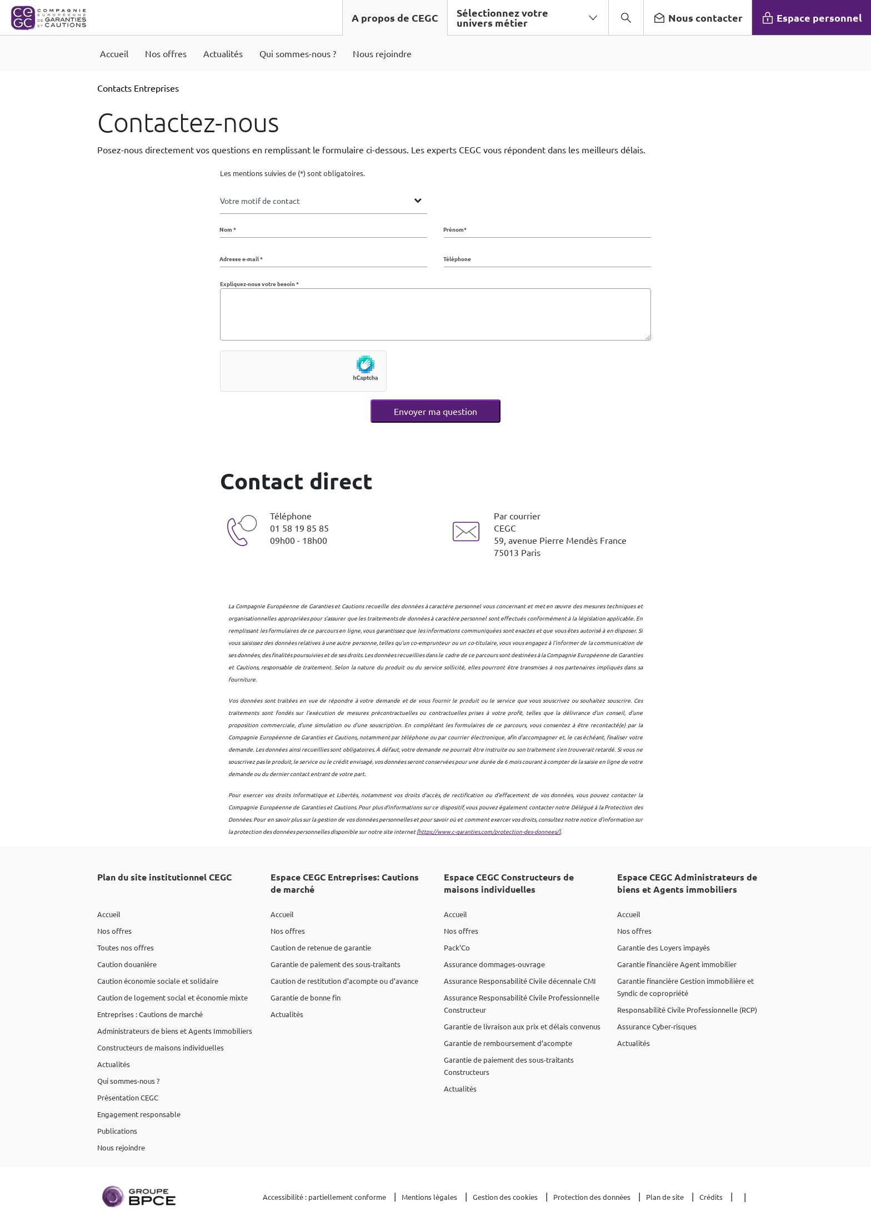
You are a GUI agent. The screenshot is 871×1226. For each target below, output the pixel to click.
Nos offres (114, 930)
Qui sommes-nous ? (128, 1080)
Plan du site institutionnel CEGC (164, 877)
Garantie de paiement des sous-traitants (336, 964)
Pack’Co (457, 947)
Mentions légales (429, 1197)
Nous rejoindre (121, 1147)
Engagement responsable (139, 1114)
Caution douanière (127, 964)
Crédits (711, 1197)
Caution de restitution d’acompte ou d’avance (344, 980)
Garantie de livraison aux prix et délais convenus (522, 1026)
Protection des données (591, 1197)
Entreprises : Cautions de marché (150, 1014)
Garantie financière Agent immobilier (677, 964)
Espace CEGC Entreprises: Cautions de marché (345, 883)
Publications (117, 1130)
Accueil (109, 914)
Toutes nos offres (125, 947)
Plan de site (665, 1197)
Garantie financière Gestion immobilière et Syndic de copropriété (685, 987)
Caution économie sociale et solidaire (157, 980)
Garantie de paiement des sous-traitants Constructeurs (509, 1066)
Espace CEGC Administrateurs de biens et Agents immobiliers (687, 883)
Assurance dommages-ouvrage (494, 964)
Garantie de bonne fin (306, 997)
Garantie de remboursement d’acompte (508, 1043)
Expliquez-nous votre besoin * (259, 284)
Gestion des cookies (505, 1197)
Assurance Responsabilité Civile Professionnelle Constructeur (521, 1003)
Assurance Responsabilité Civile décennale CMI (520, 980)
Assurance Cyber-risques (657, 1026)
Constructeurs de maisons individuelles (160, 1047)
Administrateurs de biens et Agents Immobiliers (174, 1030)
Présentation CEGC (127, 1097)
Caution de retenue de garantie (321, 947)
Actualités (113, 1064)
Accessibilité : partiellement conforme (324, 1197)
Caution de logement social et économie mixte (172, 997)
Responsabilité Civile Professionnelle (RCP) (687, 1009)
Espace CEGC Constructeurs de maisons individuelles (509, 883)
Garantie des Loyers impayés (663, 947)
